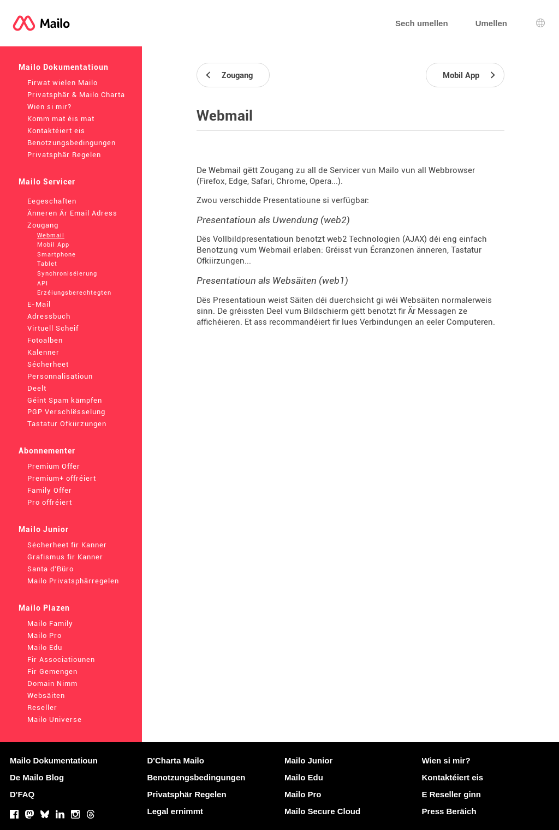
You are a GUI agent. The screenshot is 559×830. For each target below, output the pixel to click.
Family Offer (49, 490)
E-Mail (39, 304)
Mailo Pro (44, 635)
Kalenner (43, 352)
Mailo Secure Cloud (322, 811)
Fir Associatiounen (61, 659)
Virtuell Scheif (53, 328)
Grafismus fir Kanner (65, 557)
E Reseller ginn (451, 794)
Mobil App (53, 244)
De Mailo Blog (37, 777)
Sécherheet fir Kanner (67, 545)
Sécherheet (48, 364)
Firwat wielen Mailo (62, 83)
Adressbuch (48, 316)
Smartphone (56, 254)
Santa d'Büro (50, 569)
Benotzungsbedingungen (71, 143)
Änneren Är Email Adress (72, 213)
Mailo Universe (54, 719)
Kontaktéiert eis (56, 131)
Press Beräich (449, 811)
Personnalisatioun (60, 376)
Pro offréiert (49, 502)
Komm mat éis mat (60, 119)
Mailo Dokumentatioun (64, 67)
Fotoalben (45, 340)
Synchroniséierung (67, 273)
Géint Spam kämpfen (64, 400)
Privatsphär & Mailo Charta (76, 95)
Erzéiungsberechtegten (74, 292)
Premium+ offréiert (61, 478)
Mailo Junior (44, 529)
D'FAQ (22, 794)
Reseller (42, 707)
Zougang (42, 225)
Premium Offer (53, 466)
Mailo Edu (44, 647)
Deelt (36, 388)
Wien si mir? (49, 107)
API (42, 283)
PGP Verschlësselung (66, 412)
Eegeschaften (51, 201)
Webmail (50, 235)
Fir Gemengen (52, 671)
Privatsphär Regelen (64, 155)
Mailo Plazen (44, 608)
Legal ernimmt (175, 811)
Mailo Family (50, 623)
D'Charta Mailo (175, 760)
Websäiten (46, 695)
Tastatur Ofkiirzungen (66, 424)
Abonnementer (47, 450)
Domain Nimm (52, 683)
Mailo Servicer (47, 181)
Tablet (47, 263)
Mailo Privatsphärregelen (73, 581)
